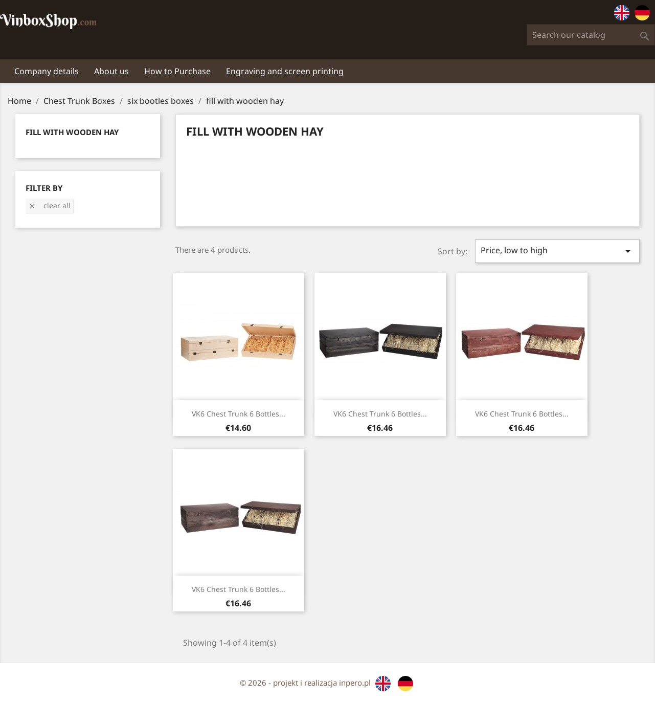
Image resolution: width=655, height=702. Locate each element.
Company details (46, 71)
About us (111, 71)
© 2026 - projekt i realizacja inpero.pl (306, 682)
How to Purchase (177, 71)
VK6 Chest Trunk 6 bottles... (238, 414)
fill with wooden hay (72, 132)
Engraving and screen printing (285, 71)
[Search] (591, 35)
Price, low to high (557, 251)
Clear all (49, 205)
